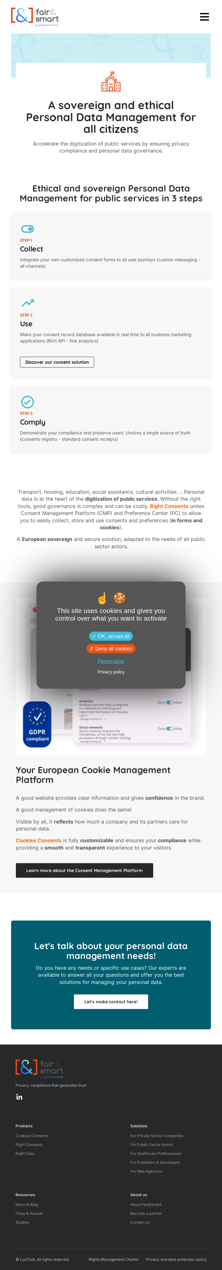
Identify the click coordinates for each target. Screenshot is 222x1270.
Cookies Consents (32, 1135)
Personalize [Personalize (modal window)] (111, 661)
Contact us (140, 1222)
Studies (22, 1222)
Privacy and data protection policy (176, 1259)
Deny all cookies (111, 648)
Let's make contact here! (111, 1002)
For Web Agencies (146, 1171)
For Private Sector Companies (156, 1135)
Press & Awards (29, 1213)
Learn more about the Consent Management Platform (84, 870)
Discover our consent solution (57, 362)
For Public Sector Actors (151, 1144)
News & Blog (27, 1204)
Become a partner (146, 1213)
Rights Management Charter (114, 1259)
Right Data (25, 1153)
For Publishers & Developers (155, 1162)
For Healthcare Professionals (155, 1153)
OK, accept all (110, 636)
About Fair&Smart (145, 1204)
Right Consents (29, 1144)
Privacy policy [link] (111, 671)
